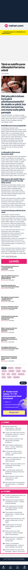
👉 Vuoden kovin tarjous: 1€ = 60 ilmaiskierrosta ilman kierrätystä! (13, 32)
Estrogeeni (18, 368)
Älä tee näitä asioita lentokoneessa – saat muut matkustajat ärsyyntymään (10, 268)
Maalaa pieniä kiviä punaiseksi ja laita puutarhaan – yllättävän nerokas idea (15, 539)
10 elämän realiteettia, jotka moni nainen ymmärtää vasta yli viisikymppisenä (9, 318)
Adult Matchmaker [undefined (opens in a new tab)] (11, 256)
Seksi (3, 374)
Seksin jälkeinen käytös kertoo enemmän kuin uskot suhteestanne (9, 347)
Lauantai (18, 371)
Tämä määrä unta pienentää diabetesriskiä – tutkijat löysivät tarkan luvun (14, 514)
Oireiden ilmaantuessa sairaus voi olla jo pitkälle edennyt (15, 496)
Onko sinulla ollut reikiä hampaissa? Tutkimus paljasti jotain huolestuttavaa (14, 532)
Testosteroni (21, 374)
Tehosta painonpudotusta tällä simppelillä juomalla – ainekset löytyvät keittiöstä (14, 501)
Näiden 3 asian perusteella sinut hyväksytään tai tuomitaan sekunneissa (9, 329)
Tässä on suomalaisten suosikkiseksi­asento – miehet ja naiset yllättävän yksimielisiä (14, 545)
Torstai (3, 377)
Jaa (23, 383)
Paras (24, 371)
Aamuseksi (10, 368)
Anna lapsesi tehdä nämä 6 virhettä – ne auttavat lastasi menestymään (10, 307)
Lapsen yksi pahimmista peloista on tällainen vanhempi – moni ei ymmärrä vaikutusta (10, 277)
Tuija (2, 73)
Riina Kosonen (4, 270)
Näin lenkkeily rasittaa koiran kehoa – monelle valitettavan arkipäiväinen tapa (10, 298)
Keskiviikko (11, 371)
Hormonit (4, 371)
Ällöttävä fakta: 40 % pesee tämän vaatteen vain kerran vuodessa (13, 526)
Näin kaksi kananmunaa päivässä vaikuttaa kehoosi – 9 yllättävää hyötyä (9, 358)
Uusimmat (6, 422)
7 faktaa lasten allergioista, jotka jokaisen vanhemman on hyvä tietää (15, 520)
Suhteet (14, 374)
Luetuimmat (6, 491)
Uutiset (9, 377)
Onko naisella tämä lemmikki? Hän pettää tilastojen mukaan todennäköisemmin (14, 507)
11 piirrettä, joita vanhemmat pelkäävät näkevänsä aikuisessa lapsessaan (9, 339)
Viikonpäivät (16, 377)
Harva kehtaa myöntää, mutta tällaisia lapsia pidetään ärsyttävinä (10, 286)
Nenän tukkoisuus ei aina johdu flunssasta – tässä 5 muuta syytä (15, 550)
